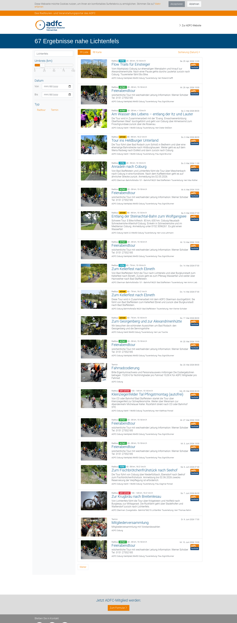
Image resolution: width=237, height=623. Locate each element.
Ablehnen (194, 4)
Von (37, 86)
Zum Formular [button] (118, 607)
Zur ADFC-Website (190, 25)
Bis (36, 94)
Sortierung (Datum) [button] (188, 52)
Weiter (83, 567)
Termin (54, 110)
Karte (97, 52)
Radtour (41, 110)
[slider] (42, 65)
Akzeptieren (176, 4)
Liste (84, 52)
